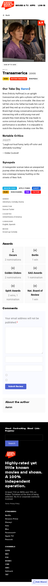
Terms (7, 508)
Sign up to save (10, 65)
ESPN (7, 555)
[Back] (6, 15)
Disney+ (8, 526)
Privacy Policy (15, 508)
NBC (7, 558)
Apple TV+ (9, 540)
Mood (30, 433)
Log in (41, 5)
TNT (6, 579)
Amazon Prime (11, 523)
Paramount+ (10, 537)
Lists (37, 433)
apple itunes (24, 188)
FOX (7, 561)
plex (6, 192)
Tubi (27, 192)
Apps (32, 5)
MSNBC (8, 565)
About (8, 433)
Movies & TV (22, 5)
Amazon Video (10, 188)
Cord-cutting (19, 433)
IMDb (6, 79)
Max (7, 533)
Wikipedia (33, 79)
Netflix (8, 519)
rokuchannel (17, 192)
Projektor (9, 435)
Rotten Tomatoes (18, 79)
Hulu (7, 530)
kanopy (36, 188)
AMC (7, 572)
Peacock (9, 544)
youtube (36, 192)
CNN (7, 568)
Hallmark (9, 575)
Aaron (25, 89)
